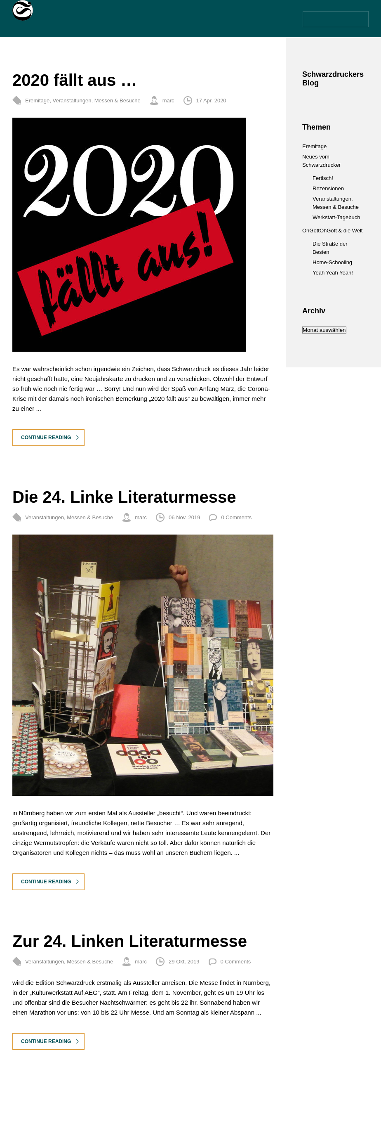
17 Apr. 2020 (211, 100)
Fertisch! (323, 178)
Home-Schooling (332, 262)
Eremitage (37, 100)
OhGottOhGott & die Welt (332, 230)
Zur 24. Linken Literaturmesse (129, 941)
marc (168, 100)
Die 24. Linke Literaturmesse (124, 497)
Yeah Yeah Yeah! (333, 273)
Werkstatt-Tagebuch (336, 217)
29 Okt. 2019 (184, 961)
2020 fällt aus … (74, 80)
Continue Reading (46, 437)
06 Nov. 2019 (184, 517)
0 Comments (236, 517)
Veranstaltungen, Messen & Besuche (96, 100)
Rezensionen (328, 188)
